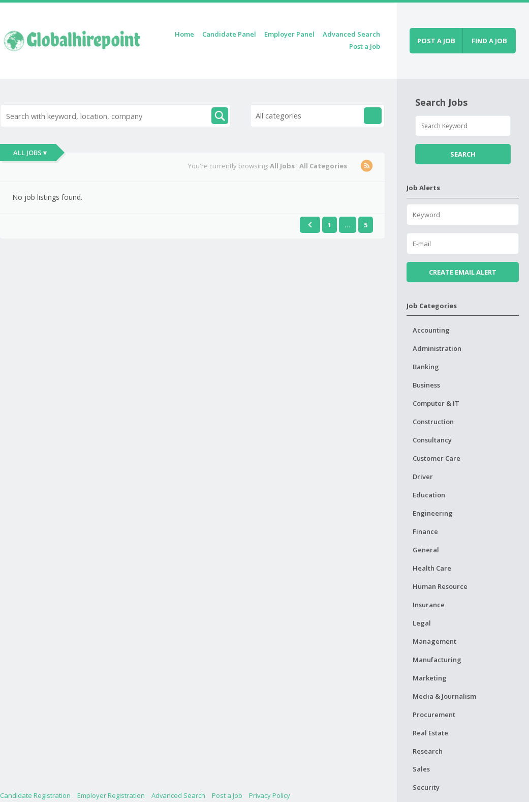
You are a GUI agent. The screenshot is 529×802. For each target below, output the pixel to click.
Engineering (433, 513)
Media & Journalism (444, 696)
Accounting (431, 330)
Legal (422, 623)
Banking (426, 366)
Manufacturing (437, 659)
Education (429, 494)
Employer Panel (289, 34)
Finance (425, 531)
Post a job (436, 40)
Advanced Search (351, 34)
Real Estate (430, 732)
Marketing (430, 677)
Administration (437, 348)
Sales (421, 769)
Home (184, 34)
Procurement (434, 714)
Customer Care (436, 458)
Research (428, 751)
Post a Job (364, 46)
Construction (433, 421)
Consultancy (432, 439)
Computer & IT (436, 403)
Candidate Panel (229, 34)
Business (426, 385)
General (426, 549)
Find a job (489, 40)
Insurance (429, 604)
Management (434, 641)
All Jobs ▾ (30, 152)
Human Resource (440, 586)
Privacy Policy (269, 795)
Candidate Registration (35, 795)
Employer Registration (111, 795)
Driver (423, 476)
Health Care (432, 568)
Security (426, 787)
